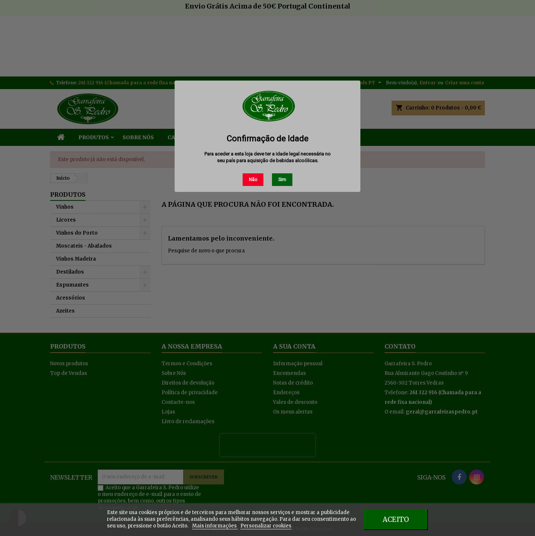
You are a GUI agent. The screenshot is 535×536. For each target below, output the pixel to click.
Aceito (396, 519)
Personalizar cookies (265, 526)
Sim (282, 179)
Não (253, 179)
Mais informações (215, 526)
